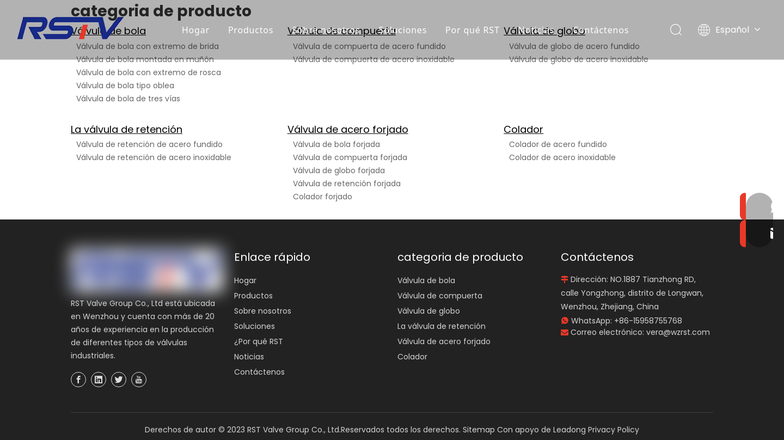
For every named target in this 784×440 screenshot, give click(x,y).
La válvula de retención (126, 129)
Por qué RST (473, 30)
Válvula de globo (428, 310)
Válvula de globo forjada (339, 170)
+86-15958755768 (648, 320)
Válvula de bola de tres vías (128, 98)
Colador (523, 129)
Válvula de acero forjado (347, 129)
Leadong (569, 429)
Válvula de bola (426, 280)
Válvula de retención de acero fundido (149, 144)
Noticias (536, 30)
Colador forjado (322, 196)
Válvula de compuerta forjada (350, 157)
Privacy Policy (613, 429)
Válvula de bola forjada (336, 144)
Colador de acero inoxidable (562, 157)
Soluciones (403, 30)
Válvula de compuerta (439, 295)
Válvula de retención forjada (347, 183)
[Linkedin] (98, 379)
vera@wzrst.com (678, 332)
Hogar (196, 30)
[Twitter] (118, 379)
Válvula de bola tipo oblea (125, 85)
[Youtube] (138, 379)
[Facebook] (78, 379)
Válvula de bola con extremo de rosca (148, 72)
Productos (250, 30)
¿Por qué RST (258, 341)
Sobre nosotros (326, 30)
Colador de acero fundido (558, 144)
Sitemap (479, 429)
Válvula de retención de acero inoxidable (153, 157)
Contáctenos (601, 30)
